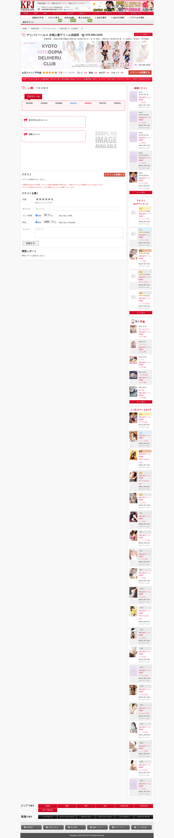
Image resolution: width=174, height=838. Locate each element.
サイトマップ (119, 827)
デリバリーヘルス (105, 817)
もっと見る (141, 192)
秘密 (38, 215)
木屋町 (47, 806)
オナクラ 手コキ (143, 817)
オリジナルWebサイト (143, 34)
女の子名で (68, 10)
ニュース (96, 13)
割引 (135, 79)
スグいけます (34, 79)
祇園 (67, 806)
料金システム (76, 79)
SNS (45, 13)
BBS (36, 13)
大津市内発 (143, 806)
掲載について (97, 827)
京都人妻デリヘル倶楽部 (145, 98)
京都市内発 (124, 806)
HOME (25, 13)
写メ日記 (70, 13)
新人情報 (65, 79)
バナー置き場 (141, 827)
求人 (95, 79)
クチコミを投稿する (140, 72)
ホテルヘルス (86, 817)
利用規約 (30, 827)
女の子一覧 (55, 79)
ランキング (57, 13)
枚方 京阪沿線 (48, 810)
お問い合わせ (53, 827)
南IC (105, 806)
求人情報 (74, 827)
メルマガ (121, 13)
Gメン (129, 79)
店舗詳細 (87, 79)
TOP (25, 79)
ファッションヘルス (67, 817)
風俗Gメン (83, 13)
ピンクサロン (124, 817)
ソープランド (48, 817)
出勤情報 (45, 79)
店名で (67, 7)
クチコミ (109, 13)
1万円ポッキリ (136, 13)
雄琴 (86, 806)
